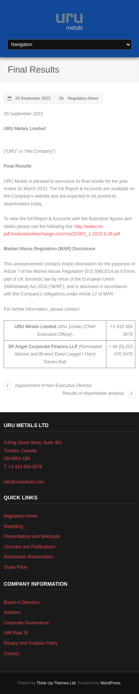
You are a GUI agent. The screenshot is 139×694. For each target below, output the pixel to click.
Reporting (13, 526)
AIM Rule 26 (16, 632)
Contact (11, 653)
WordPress (110, 683)
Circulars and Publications (29, 546)
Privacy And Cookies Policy (30, 643)
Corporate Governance (26, 622)
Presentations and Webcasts (32, 536)
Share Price (15, 567)
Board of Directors (22, 602)
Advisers (12, 612)
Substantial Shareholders (28, 556)
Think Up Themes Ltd (56, 683)
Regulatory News (83, 98)
